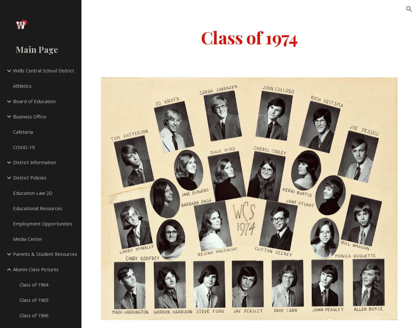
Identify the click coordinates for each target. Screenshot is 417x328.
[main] (249, 37)
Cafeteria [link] (23, 132)
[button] (409, 9)
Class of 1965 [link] (34, 300)
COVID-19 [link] (24, 147)
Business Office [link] (29, 116)
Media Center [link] (27, 239)
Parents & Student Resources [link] (45, 254)
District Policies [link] (29, 177)
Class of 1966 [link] (34, 315)
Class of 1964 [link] (34, 284)
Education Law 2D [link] (32, 193)
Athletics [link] (22, 86)
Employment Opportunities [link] (42, 223)
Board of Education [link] (34, 101)
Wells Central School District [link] (43, 70)
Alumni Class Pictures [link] (36, 269)
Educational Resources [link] (37, 208)
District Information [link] (34, 162)
